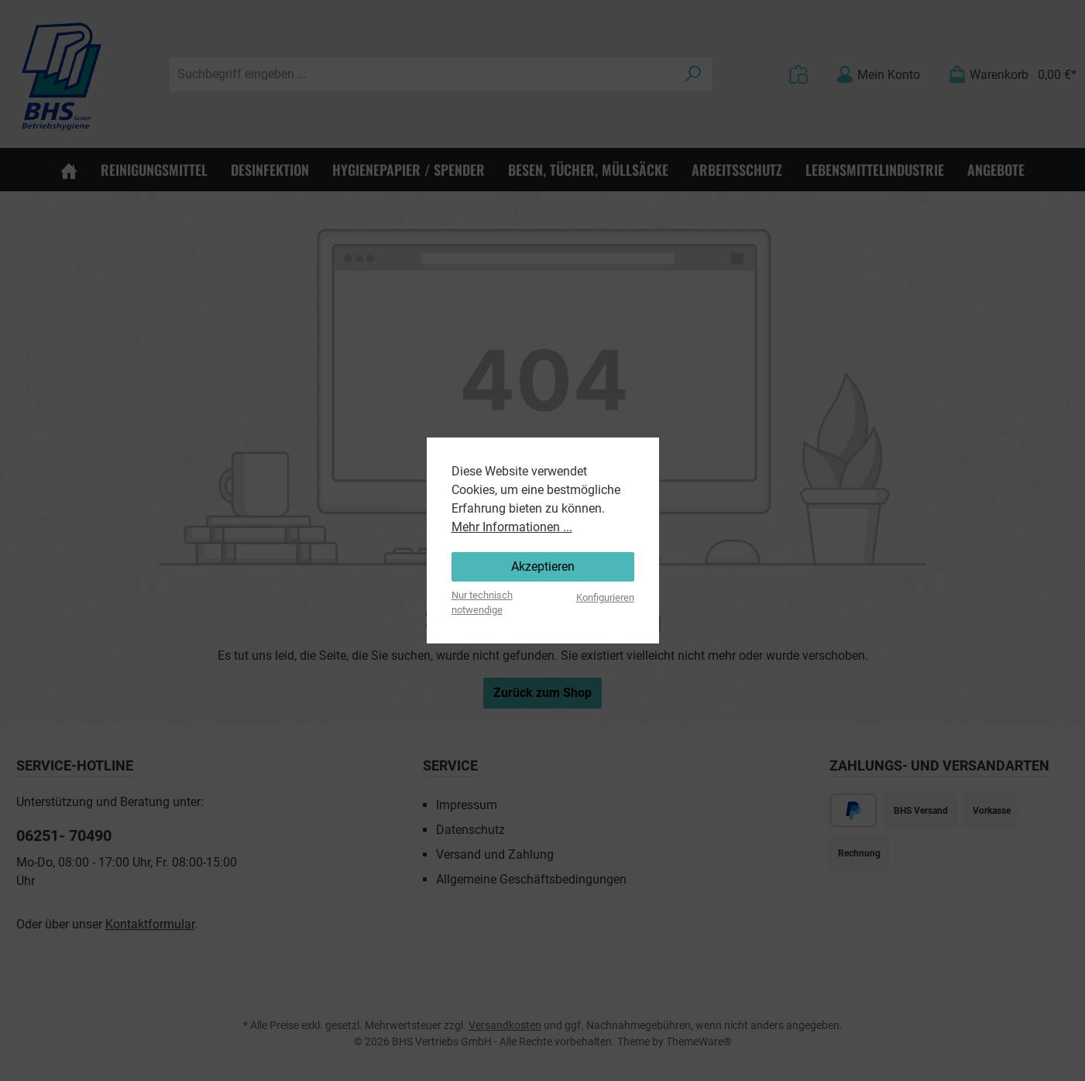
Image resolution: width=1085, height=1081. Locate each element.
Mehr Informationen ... (512, 527)
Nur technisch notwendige (482, 602)
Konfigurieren (605, 597)
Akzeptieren (543, 566)
